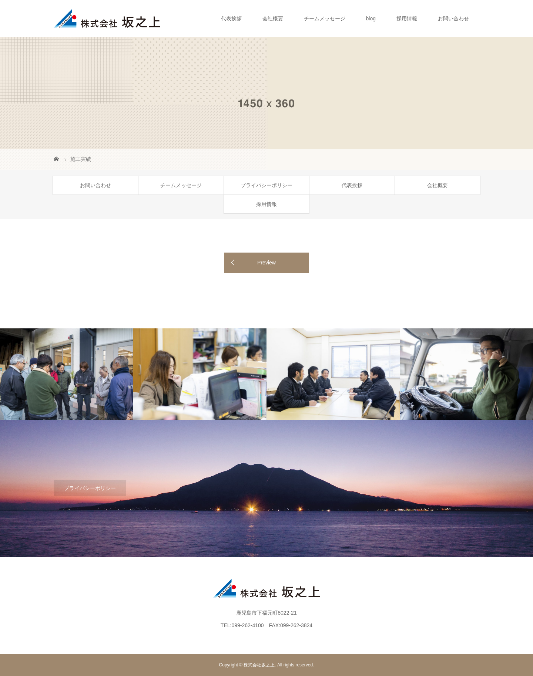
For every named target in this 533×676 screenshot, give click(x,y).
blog (371, 18)
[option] (66, 374)
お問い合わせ (453, 18)
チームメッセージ (324, 18)
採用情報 (406, 18)
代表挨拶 (231, 18)
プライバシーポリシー (266, 185)
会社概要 (272, 18)
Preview (266, 263)
